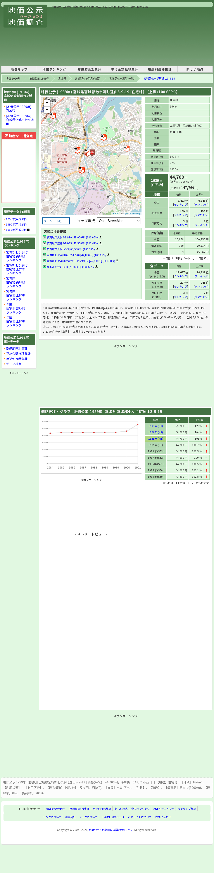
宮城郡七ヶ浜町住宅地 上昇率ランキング (17, 269)
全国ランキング (140, 809)
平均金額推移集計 (124, 69)
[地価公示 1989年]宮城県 (18, 108)
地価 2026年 (13, 78)
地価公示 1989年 (39, 78)
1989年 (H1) (155, 438)
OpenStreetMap (131, 213)
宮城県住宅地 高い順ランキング (15, 282)
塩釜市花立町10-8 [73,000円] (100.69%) (69, 267)
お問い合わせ (163, 817)
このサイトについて (140, 817)
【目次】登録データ (112, 817)
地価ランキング (54, 69)
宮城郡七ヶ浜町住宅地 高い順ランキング (17, 256)
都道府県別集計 (89, 69)
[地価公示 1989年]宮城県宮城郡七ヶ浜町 (20, 119)
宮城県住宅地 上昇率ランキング (15, 295)
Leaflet (115, 213)
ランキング (180, 204)
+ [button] (47, 103)
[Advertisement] (80, 36)
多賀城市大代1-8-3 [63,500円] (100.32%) (69, 249)
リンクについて (52, 817)
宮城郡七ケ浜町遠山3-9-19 (159, 78)
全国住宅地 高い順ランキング (15, 308)
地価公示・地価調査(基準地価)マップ (111, 829)
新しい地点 (195, 69)
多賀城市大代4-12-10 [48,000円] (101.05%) (70, 237)
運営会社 (70, 817)
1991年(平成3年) (16, 219)
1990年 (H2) (155, 432)
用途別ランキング (163, 809)
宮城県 (62, 78)
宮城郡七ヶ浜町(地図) (87, 78)
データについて (88, 817)
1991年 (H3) (155, 425)
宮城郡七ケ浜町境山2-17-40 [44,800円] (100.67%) (74, 255)
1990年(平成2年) (16, 224)
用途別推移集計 (160, 69)
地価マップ (19, 69)
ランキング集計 (187, 809)
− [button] (47, 110)
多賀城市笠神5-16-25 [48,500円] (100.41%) (70, 243)
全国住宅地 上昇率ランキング (15, 321)
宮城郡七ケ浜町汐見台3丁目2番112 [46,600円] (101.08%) (79, 261)
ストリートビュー (56, 221)
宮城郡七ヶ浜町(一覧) (122, 78)
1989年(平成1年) (16, 230)
